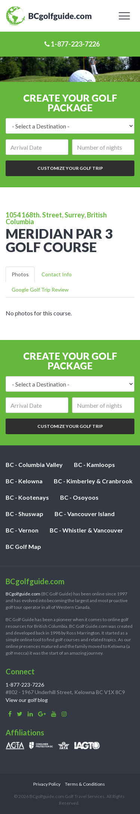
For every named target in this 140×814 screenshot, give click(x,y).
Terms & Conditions (85, 784)
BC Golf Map (23, 546)
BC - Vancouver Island (85, 513)
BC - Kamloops (94, 464)
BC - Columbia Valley (34, 464)
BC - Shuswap (24, 513)
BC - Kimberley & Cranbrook (93, 480)
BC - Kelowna (24, 480)
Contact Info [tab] (56, 274)
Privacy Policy (46, 784)
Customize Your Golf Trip (70, 168)
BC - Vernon (22, 530)
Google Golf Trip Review (40, 289)
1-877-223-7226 (72, 44)
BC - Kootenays (27, 497)
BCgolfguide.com (23, 594)
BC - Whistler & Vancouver (86, 530)
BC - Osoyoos (79, 497)
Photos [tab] (20, 274)
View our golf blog (27, 700)
